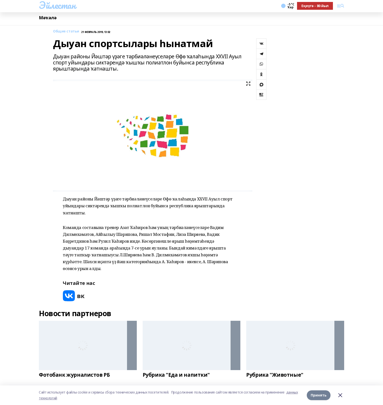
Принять (319, 395)
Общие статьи (66, 31)
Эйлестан (57, 5)
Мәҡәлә (47, 17)
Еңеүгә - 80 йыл (315, 5)
